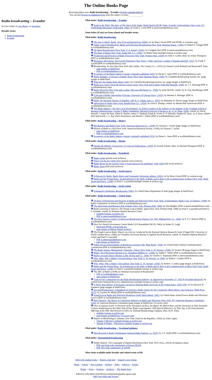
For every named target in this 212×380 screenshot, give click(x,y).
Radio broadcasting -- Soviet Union (114, 186)
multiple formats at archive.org (110, 214)
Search (85, 364)
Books (83, 369)
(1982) (114, 191)
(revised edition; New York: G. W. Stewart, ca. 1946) (129, 258)
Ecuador (10, 38)
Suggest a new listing (127, 360)
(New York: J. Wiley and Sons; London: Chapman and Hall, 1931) (144, 61)
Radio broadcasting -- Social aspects (115, 171)
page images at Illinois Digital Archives (114, 229)
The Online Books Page (106, 5)
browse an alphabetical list (93, 15)
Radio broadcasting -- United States (114, 196)
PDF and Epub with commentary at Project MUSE (118, 345)
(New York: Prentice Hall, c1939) (129, 56)
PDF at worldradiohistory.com (109, 71)
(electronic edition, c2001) (128, 176)
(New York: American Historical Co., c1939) (124, 126)
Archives (110, 369)
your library (23, 26)
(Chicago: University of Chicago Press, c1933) (128, 95)
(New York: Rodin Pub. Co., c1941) (118, 53)
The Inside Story (124, 369)
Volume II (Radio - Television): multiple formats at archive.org (124, 323)
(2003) (121, 42)
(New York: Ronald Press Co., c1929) (120, 103)
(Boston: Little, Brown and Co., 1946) (121, 255)
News (91, 369)
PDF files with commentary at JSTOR (113, 348)
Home (76, 364)
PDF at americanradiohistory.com (111, 216)
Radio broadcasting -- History (112, 121)
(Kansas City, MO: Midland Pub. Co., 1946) (137, 219)
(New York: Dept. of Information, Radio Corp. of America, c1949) (150, 201)
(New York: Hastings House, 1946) (129, 77)
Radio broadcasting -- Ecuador (112, 20)
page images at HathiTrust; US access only (115, 316)
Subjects (125, 364)
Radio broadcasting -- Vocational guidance (118, 328)
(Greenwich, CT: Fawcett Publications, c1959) (123, 146)
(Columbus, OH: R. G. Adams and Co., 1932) (127, 100)
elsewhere (36, 26)
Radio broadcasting (15, 35)
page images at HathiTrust (108, 69)
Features (100, 369)
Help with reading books (86, 360)
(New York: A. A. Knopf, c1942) (119, 50)
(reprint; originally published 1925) (124, 74)
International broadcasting (110, 338)
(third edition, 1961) (126, 295)
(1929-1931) (107, 161)
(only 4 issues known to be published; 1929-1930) (129, 164)
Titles (116, 364)
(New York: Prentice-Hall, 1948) (128, 206)
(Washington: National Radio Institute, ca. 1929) (126, 333)
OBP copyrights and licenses (105, 376)
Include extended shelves (131, 12)
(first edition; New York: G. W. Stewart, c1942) (127, 263)
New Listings (96, 364)
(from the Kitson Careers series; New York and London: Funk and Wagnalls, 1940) (139, 85)
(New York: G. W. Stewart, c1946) (132, 250)
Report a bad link (107, 360)
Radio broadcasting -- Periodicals (113, 153)
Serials (135, 364)
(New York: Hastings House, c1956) (139, 45)
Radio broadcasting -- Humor (112, 141)
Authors (108, 364)
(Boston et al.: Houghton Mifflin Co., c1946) (124, 253)
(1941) (112, 82)
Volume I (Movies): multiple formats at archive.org (119, 321)
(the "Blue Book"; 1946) (128, 245)
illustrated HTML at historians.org (111, 227)
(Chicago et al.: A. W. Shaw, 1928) (148, 109)
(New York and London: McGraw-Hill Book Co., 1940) (126, 90)
